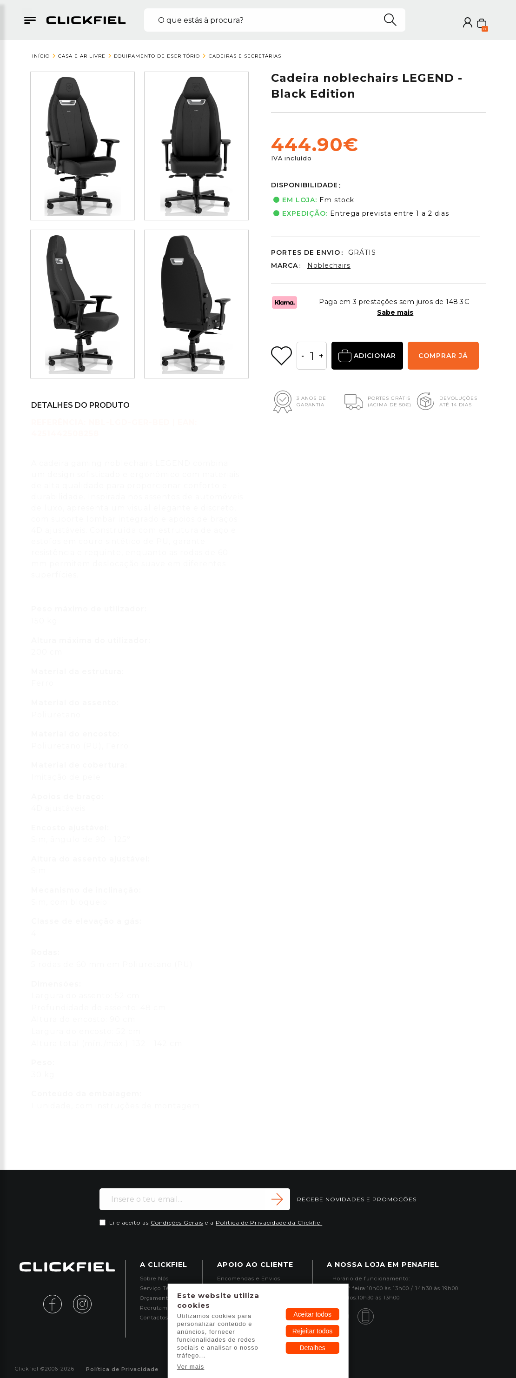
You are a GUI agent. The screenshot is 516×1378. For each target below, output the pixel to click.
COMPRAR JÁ (443, 355)
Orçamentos (157, 1298)
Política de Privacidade (122, 1369)
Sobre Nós (154, 1278)
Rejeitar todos (312, 1331)
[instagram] (82, 1304)
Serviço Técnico (162, 1288)
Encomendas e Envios (248, 1278)
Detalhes (312, 1348)
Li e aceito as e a (215, 1222)
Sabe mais (395, 312)
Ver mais (191, 1366)
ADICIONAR (367, 356)
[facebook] (57, 1304)
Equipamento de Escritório (157, 56)
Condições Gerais (177, 1222)
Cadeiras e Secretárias (245, 56)
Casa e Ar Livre (82, 56)
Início (41, 56)
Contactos (154, 1317)
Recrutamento (160, 1308)
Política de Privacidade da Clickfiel (269, 1222)
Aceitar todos (312, 1314)
